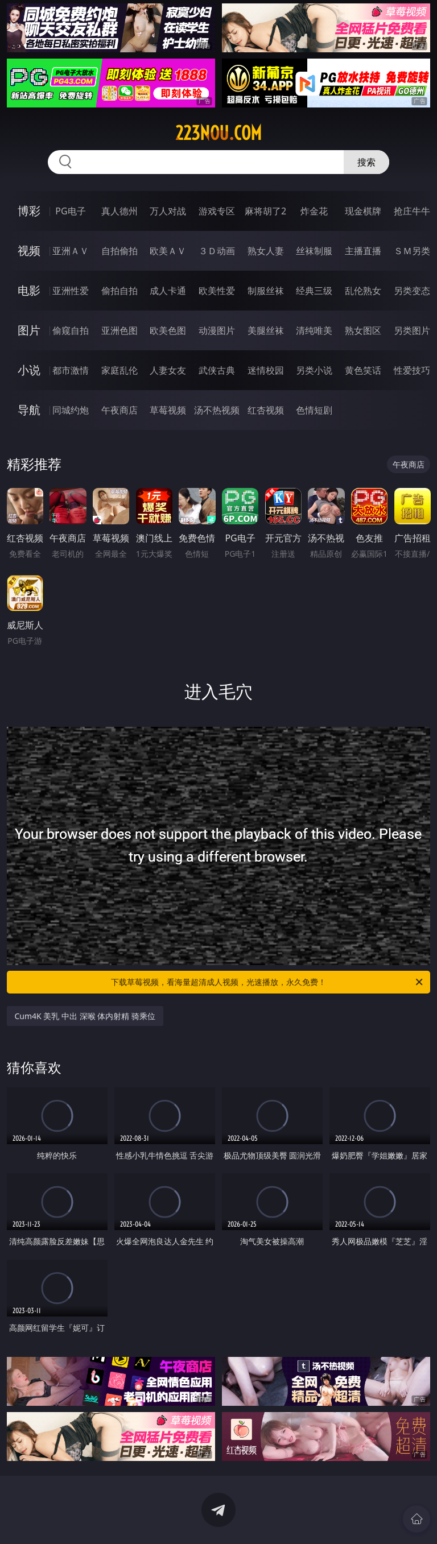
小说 (29, 370)
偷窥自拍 (70, 330)
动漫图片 (217, 330)
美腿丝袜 (266, 330)
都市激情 (70, 370)
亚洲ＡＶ (70, 251)
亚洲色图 (119, 330)
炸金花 (314, 211)
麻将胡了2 (265, 211)
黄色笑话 (363, 370)
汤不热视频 (217, 410)
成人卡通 (168, 290)
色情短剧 (314, 410)
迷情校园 (266, 370)
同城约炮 (70, 410)
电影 (29, 290)
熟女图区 (363, 330)
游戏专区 (217, 211)
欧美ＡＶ (168, 251)
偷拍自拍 (119, 290)
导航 (29, 409)
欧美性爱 (217, 290)
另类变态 (412, 290)
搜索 (366, 162)
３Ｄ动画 (217, 251)
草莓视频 (168, 410)
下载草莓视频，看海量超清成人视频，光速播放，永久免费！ (267, 982)
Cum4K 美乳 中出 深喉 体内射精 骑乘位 (85, 1016)
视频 (29, 250)
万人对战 (168, 211)
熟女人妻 (266, 251)
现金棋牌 (363, 211)
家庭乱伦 (119, 370)
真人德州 (119, 211)
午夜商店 (119, 410)
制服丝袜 (266, 290)
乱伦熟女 (363, 290)
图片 (29, 330)
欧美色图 (168, 330)
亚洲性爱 (70, 290)
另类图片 (412, 330)
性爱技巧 (412, 370)
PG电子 (70, 211)
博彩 (29, 210)
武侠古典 (217, 370)
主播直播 (363, 251)
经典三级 (314, 290)
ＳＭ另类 (412, 251)
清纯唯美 (314, 330)
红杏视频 (266, 410)
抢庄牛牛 (412, 211)
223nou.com (218, 133)
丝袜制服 (314, 251)
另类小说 (314, 370)
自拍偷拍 (119, 251)
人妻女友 (168, 370)
